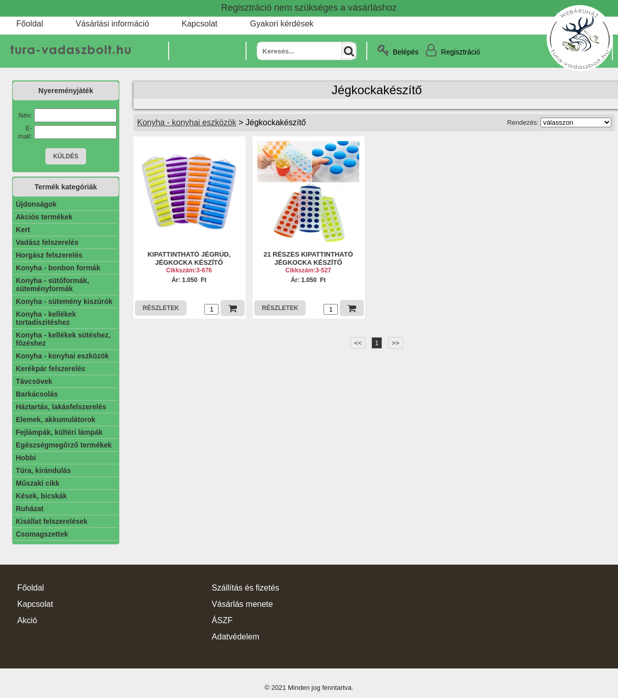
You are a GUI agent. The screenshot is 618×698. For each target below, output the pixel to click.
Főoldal (29, 23)
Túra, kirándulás (43, 470)
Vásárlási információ (112, 23)
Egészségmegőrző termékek (64, 445)
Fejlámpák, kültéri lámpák (59, 432)
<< (358, 343)
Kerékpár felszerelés (50, 369)
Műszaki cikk (38, 483)
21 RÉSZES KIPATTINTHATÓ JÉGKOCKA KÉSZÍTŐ (308, 258)
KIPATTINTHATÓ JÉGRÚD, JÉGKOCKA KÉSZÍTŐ (188, 258)
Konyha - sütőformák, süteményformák (52, 284)
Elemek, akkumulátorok (55, 419)
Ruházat (29, 509)
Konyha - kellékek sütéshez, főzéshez (63, 339)
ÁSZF (222, 620)
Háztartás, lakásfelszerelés (61, 407)
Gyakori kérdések (282, 23)
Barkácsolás (37, 394)
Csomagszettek (42, 534)
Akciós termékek (44, 217)
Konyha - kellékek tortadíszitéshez (46, 318)
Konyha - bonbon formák (58, 268)
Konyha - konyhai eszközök (62, 356)
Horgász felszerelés (49, 255)
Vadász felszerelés (47, 242)
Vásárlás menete (242, 604)
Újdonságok (36, 204)
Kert (23, 230)
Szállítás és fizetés (246, 587)
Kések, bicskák (41, 496)
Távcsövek (34, 381)
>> (395, 343)
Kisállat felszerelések (52, 521)
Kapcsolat (200, 23)
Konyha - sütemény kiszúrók (64, 301)
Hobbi (26, 458)
